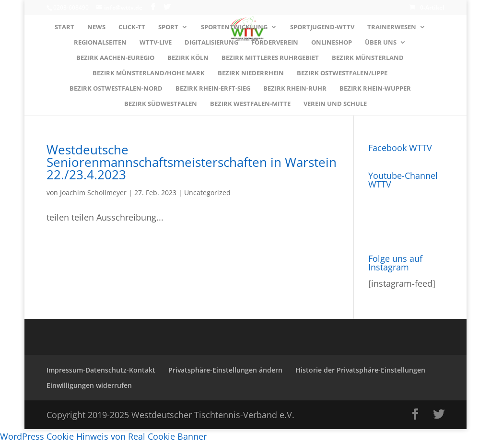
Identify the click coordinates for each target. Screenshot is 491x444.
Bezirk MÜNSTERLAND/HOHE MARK (149, 73)
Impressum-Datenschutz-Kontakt (101, 369)
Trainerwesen (391, 27)
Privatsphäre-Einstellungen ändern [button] (225, 369)
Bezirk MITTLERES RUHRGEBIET (270, 58)
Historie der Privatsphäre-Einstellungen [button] (360, 369)
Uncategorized (207, 192)
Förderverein (274, 43)
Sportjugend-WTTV (322, 27)
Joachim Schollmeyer (93, 192)
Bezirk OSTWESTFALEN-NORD (116, 89)
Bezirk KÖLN (188, 58)
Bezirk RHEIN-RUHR (295, 89)
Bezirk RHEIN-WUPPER (375, 89)
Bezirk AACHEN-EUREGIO (115, 58)
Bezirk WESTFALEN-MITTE (250, 104)
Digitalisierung (211, 43)
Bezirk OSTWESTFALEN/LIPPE (342, 73)
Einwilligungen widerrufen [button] (89, 385)
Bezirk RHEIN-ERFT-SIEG (212, 89)
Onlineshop (331, 43)
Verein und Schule (335, 104)
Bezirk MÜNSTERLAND (368, 58)
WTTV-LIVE (156, 43)
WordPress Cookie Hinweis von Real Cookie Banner (103, 436)
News (96, 27)
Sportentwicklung (234, 27)
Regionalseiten (100, 43)
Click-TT (131, 27)
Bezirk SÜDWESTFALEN (160, 104)
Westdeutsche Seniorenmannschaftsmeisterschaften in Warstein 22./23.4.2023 (192, 162)
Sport (168, 27)
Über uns (381, 43)
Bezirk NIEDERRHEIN (251, 73)
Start (64, 27)
